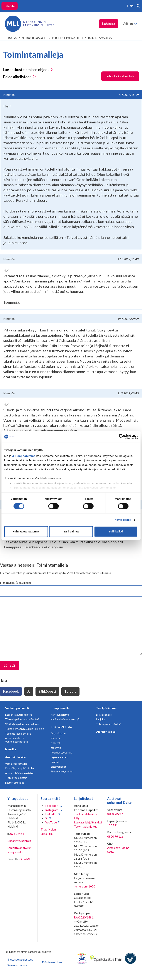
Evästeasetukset (52, 962)
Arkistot (55, 742)
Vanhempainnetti (17, 708)
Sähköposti (47, 691)
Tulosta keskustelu (120, 76)
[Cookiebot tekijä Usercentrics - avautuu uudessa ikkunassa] (121, 436)
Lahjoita (9, 6)
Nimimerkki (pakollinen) (15, 582)
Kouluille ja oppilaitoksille (19, 768)
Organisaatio (58, 733)
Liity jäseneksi (104, 714)
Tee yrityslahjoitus (85, 826)
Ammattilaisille (15, 757)
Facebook (11, 691)
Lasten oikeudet (14, 782)
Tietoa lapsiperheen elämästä (22, 719)
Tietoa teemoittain (16, 777)
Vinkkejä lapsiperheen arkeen (22, 724)
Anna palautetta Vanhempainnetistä (16, 739)
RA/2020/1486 (83, 917)
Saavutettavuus (17, 965)
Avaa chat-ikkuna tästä (118, 850)
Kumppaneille (60, 708)
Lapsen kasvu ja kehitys (18, 714)
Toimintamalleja (99, 37)
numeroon (84, 886)
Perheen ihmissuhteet (67, 37)
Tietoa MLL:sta (61, 727)
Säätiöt (55, 762)
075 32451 (17, 833)
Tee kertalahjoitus (85, 814)
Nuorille (10, 749)
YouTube (51, 822)
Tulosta (70, 691)
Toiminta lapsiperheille (18, 733)
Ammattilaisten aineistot (19, 773)
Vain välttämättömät (26, 531)
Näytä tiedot (123, 519)
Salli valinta (71, 531)
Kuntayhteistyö (60, 714)
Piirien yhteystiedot (62, 771)
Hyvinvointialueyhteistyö (65, 719)
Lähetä (9, 665)
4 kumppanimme (24, 455)
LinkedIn (50, 814)
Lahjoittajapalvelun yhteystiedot (19, 850)
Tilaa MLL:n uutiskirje (48, 831)
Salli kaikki (116, 531)
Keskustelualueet (34, 37)
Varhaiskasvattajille (16, 763)
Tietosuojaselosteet (20, 959)
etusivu (11, 37)
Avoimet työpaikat (61, 752)
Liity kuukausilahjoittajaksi (88, 820)
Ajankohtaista (106, 731)
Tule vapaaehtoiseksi (108, 724)
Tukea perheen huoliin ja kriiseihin (24, 728)
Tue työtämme (106, 708)
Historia (55, 738)
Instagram (51, 810)
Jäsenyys (56, 747)
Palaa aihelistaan (19, 76)
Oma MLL (25, 859)
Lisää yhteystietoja (19, 840)
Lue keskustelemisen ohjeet (28, 69)
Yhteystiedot (58, 766)
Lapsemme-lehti (60, 757)
